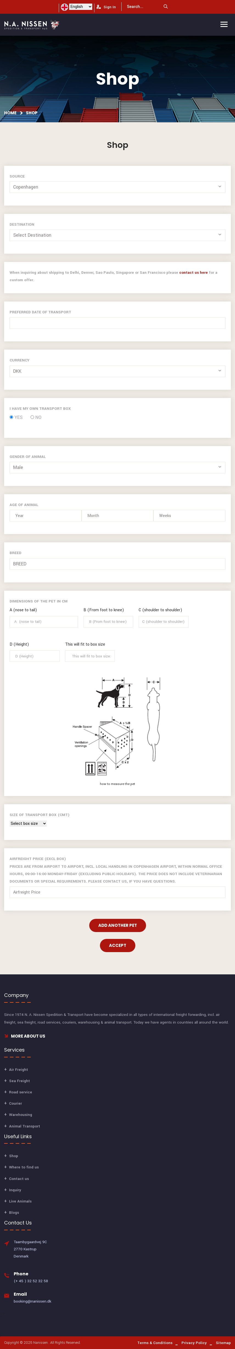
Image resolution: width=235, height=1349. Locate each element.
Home (10, 113)
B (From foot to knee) (103, 610)
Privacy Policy (194, 1342)
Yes (16, 417)
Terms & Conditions (154, 1342)
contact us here (193, 272)
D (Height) (19, 644)
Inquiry (15, 1190)
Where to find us (24, 1167)
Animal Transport (24, 1126)
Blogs (14, 1212)
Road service (20, 1092)
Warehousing (20, 1114)
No (35, 417)
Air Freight (18, 1069)
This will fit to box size (85, 644)
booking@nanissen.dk (32, 1301)
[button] (118, 187)
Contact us (19, 1178)
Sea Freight (19, 1080)
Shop (32, 113)
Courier (15, 1103)
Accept (117, 945)
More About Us (24, 1036)
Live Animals (20, 1201)
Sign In (106, 7)
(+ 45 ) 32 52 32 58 (31, 1281)
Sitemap (223, 1342)
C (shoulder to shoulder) (160, 610)
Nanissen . (41, 1342)
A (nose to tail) (23, 610)
